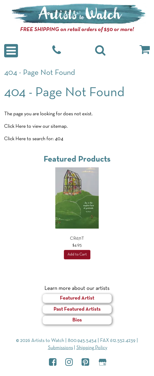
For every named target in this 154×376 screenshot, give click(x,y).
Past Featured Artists (77, 309)
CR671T (77, 239)
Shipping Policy (91, 348)
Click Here (15, 126)
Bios (77, 320)
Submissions (60, 348)
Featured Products (77, 159)
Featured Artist (77, 298)
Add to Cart (77, 254)
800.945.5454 (82, 340)
